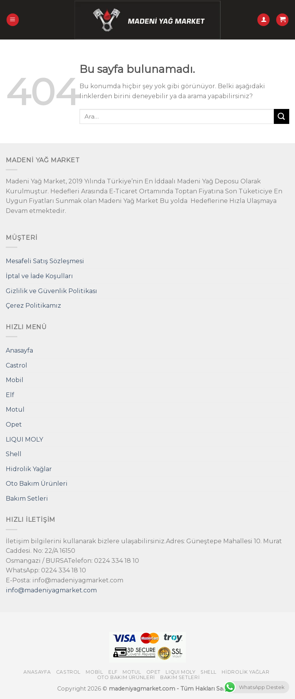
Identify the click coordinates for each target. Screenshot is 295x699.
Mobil (14, 380)
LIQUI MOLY (24, 439)
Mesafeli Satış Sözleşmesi (45, 261)
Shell (14, 454)
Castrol (16, 365)
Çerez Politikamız (33, 305)
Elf (10, 395)
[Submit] (281, 116)
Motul (15, 409)
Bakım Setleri (27, 498)
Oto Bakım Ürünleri (37, 483)
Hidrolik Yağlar (29, 469)
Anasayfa (19, 350)
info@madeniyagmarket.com (51, 590)
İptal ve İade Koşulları (39, 276)
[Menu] (13, 19)
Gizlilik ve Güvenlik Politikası (51, 291)
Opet (14, 424)
